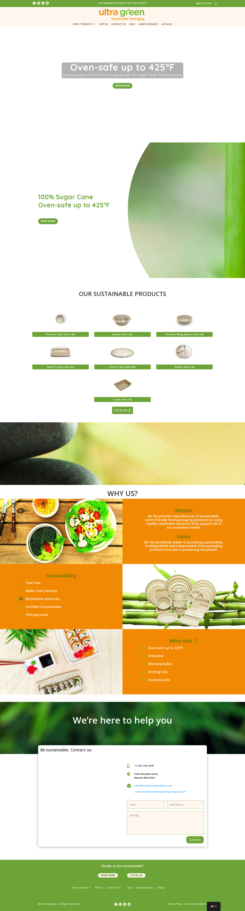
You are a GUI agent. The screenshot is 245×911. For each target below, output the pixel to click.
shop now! (122, 85)
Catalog (167, 24)
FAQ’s (132, 24)
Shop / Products (83, 24)
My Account (205, 3)
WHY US (104, 24)
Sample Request (148, 24)
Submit (195, 839)
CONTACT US (118, 24)
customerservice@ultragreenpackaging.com (159, 791)
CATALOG (120, 410)
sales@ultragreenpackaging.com (153, 785)
